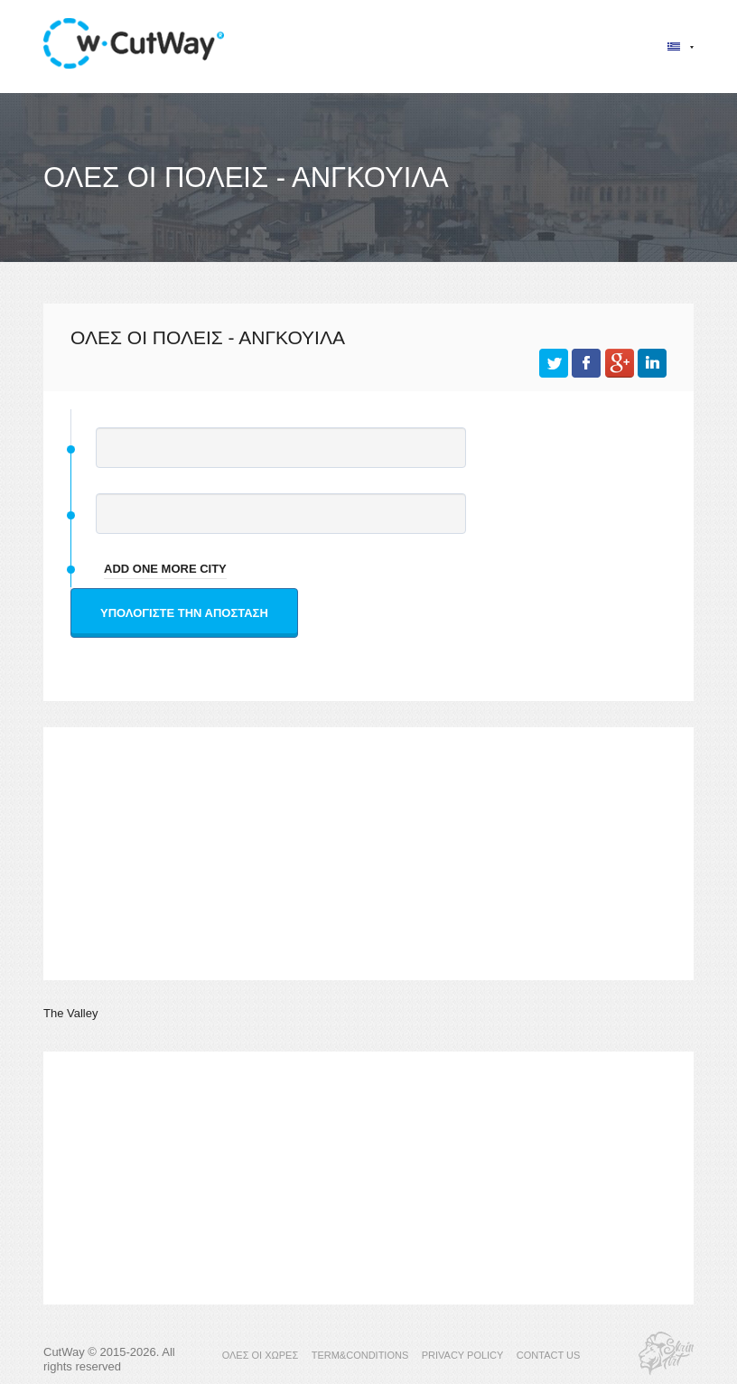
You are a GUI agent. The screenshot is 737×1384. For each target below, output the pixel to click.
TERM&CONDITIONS (360, 1355)
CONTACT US (549, 1355)
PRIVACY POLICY (463, 1355)
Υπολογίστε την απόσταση (184, 613)
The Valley (70, 1013)
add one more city (165, 568)
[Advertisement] (368, 853)
